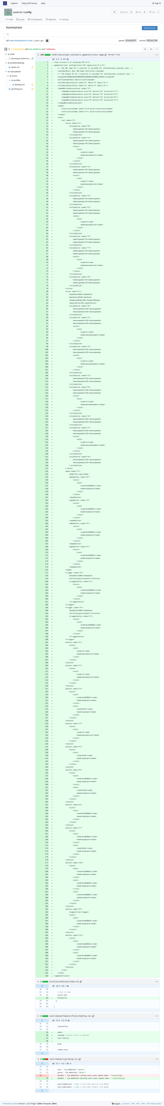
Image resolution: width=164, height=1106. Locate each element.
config (27, 12)
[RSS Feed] (114, 12)
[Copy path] (105, 55)
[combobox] (145, 49)
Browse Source (149, 28)
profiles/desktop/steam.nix (64, 982)
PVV (137, 1103)
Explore (14, 3)
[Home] (5, 3)
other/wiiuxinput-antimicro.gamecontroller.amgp (78, 55)
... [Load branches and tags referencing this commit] (7, 34)
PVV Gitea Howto (154, 1103)
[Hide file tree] (5, 49)
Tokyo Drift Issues (29, 3)
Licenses (126, 1103)
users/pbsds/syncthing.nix (64, 1059)
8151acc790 (152, 41)
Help (43, 3)
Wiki (143, 1103)
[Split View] (151, 49)
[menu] (157, 49)
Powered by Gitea (10, 1103)
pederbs (17, 12)
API (132, 1103)
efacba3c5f (131, 41)
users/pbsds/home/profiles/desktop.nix (70, 1016)
